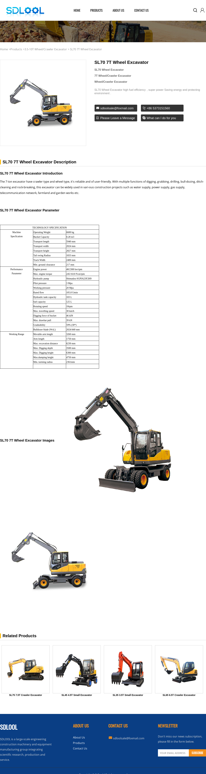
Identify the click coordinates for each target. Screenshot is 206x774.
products (96, 10)
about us (118, 10)
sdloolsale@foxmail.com (115, 108)
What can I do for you (159, 118)
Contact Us (141, 10)
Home (4, 49)
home (77, 10)
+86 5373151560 (156, 108)
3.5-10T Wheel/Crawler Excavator (46, 49)
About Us (79, 737)
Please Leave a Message (115, 118)
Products (79, 743)
